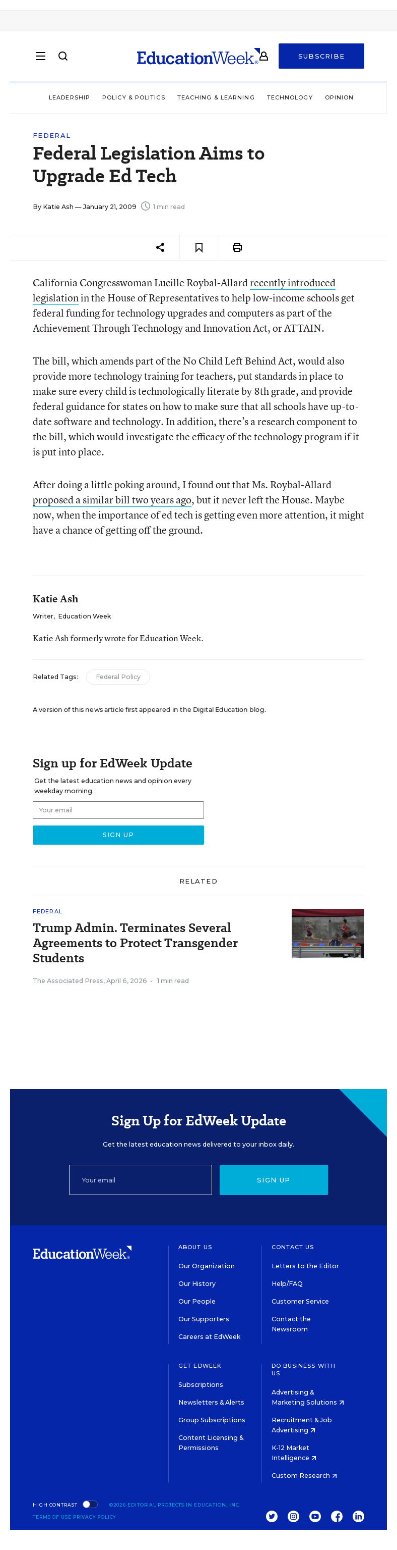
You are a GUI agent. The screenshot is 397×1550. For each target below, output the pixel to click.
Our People (197, 1301)
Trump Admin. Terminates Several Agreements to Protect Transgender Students (135, 943)
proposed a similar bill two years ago (112, 499)
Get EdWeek (200, 1365)
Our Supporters (203, 1319)
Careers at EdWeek (209, 1336)
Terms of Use (52, 1517)
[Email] (140, 1180)
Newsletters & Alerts (211, 1402)
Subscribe (321, 57)
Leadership (69, 97)
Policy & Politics (133, 97)
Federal (52, 135)
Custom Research (304, 1475)
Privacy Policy (94, 1517)
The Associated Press (68, 981)
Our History (197, 1283)
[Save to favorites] (199, 247)
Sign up (273, 1180)
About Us (195, 1247)
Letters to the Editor (305, 1266)
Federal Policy (118, 677)
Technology (290, 97)
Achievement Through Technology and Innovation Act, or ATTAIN (177, 328)
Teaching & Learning (216, 97)
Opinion (339, 97)
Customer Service (300, 1301)
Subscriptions (200, 1384)
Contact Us (293, 1247)
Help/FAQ (287, 1283)
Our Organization (206, 1266)
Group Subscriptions (211, 1420)
